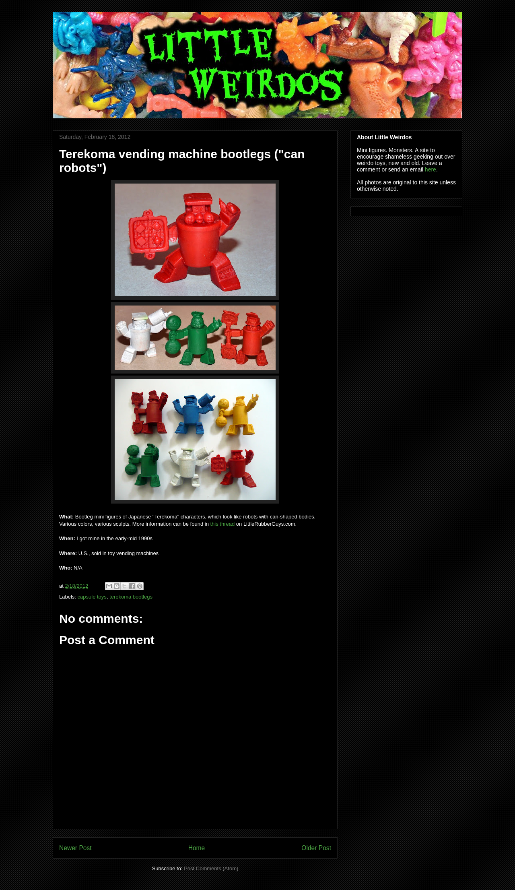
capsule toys (92, 597)
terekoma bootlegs (130, 597)
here (430, 169)
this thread (222, 524)
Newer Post (75, 848)
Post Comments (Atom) (211, 868)
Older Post (316, 848)
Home (196, 848)
